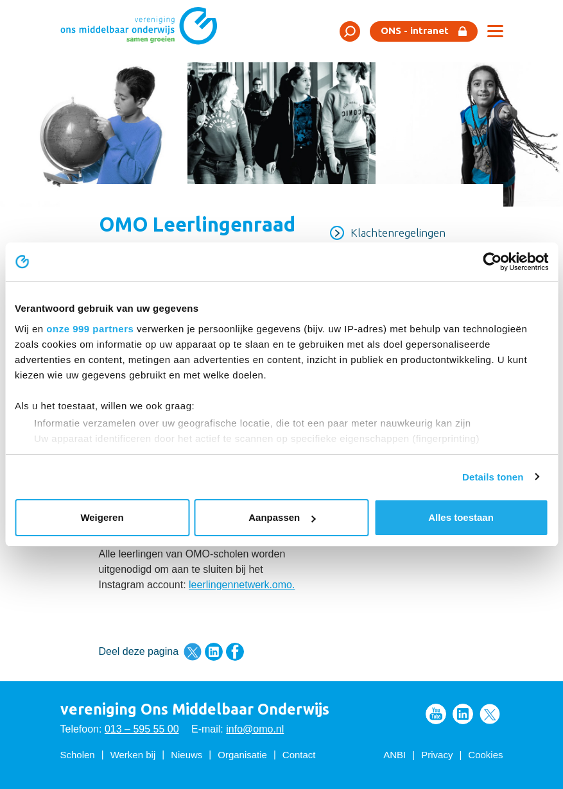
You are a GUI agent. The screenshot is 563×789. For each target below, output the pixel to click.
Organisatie (242, 754)
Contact (299, 754)
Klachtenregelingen (398, 232)
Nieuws (186, 754)
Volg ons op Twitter (490, 714)
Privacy (437, 754)
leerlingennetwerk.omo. (242, 584)
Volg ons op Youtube (436, 714)
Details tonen (492, 476)
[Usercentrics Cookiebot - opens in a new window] (492, 261)
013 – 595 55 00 (142, 729)
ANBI (394, 754)
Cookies (485, 754)
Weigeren (101, 517)
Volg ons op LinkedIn (463, 714)
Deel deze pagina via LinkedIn (214, 652)
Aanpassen (281, 517)
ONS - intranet (415, 30)
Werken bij (133, 754)
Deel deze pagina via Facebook (235, 652)
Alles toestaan (461, 517)
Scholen (77, 754)
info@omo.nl (255, 729)
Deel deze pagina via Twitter (193, 652)
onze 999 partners (90, 328)
